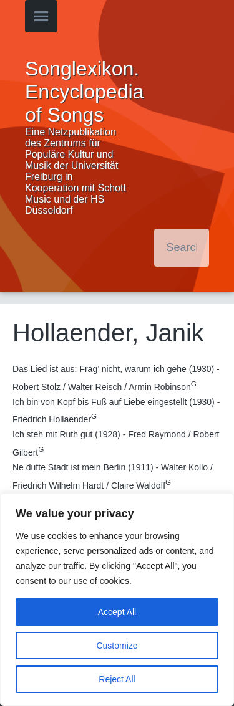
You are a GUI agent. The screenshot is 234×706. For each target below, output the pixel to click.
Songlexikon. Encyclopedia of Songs (84, 91)
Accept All (117, 612)
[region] (117, 599)
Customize (116, 646)
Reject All (117, 679)
